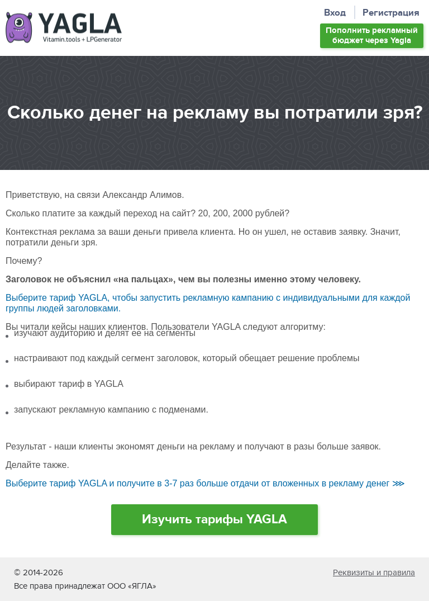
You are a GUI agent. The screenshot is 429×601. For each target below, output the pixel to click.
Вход (335, 13)
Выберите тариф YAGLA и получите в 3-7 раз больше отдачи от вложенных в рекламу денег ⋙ (205, 483)
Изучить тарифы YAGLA (214, 519)
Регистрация (391, 13)
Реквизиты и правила (374, 572)
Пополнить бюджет (372, 35)
